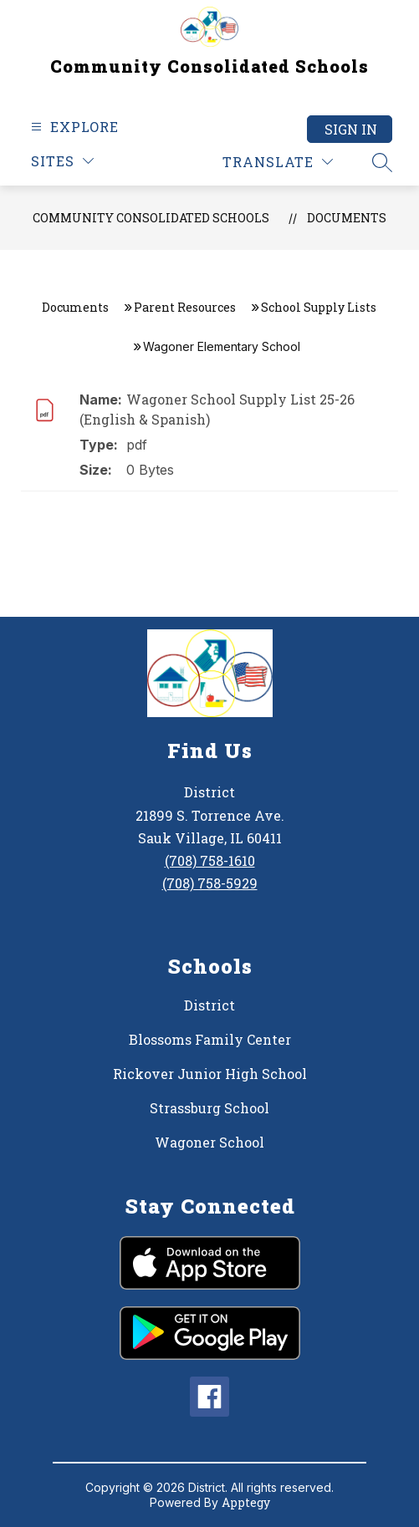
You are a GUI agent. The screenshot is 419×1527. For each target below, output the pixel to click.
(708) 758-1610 (210, 860)
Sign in (350, 129)
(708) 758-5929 (210, 883)
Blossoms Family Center (210, 1039)
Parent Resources (185, 307)
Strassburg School (209, 1108)
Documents (346, 218)
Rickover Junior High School (210, 1073)
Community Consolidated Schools (151, 218)
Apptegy (246, 1502)
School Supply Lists (318, 307)
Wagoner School (209, 1142)
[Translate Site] (277, 161)
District (209, 1005)
